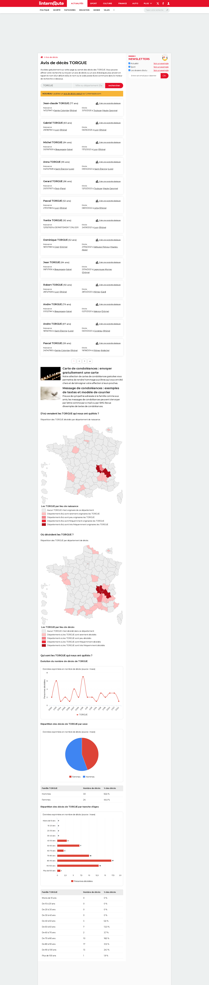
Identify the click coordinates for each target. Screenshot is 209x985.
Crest (56, 247)
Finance (122, 3)
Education (84, 10)
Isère (69, 149)
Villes (106, 10)
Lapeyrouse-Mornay (103, 269)
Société (56, 10)
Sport (93, 3)
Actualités (77, 3)
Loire (71, 169)
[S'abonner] (148, 75)
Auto (135, 3)
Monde (96, 10)
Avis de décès (51, 57)
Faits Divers (69, 10)
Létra (96, 208)
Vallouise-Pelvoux (102, 247)
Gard (103, 292)
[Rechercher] (157, 10)
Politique (44, 10)
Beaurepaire (61, 149)
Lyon (57, 130)
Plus (148, 3)
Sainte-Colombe (61, 110)
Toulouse (97, 110)
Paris (57, 188)
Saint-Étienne (61, 169)
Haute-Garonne (110, 110)
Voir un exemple (161, 63)
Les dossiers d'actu (137, 70)
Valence (97, 311)
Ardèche (105, 350)
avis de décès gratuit (73, 93)
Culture (107, 3)
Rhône (73, 110)
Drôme (63, 247)
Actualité (133, 63)
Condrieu (98, 331)
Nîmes (97, 292)
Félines (97, 350)
